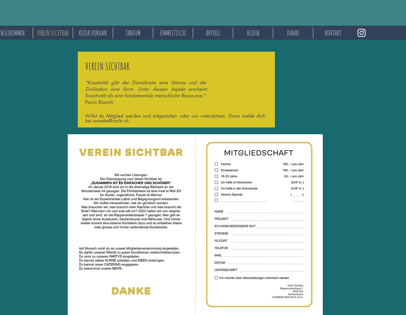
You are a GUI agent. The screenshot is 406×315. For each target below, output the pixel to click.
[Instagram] (361, 32)
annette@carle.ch (111, 121)
